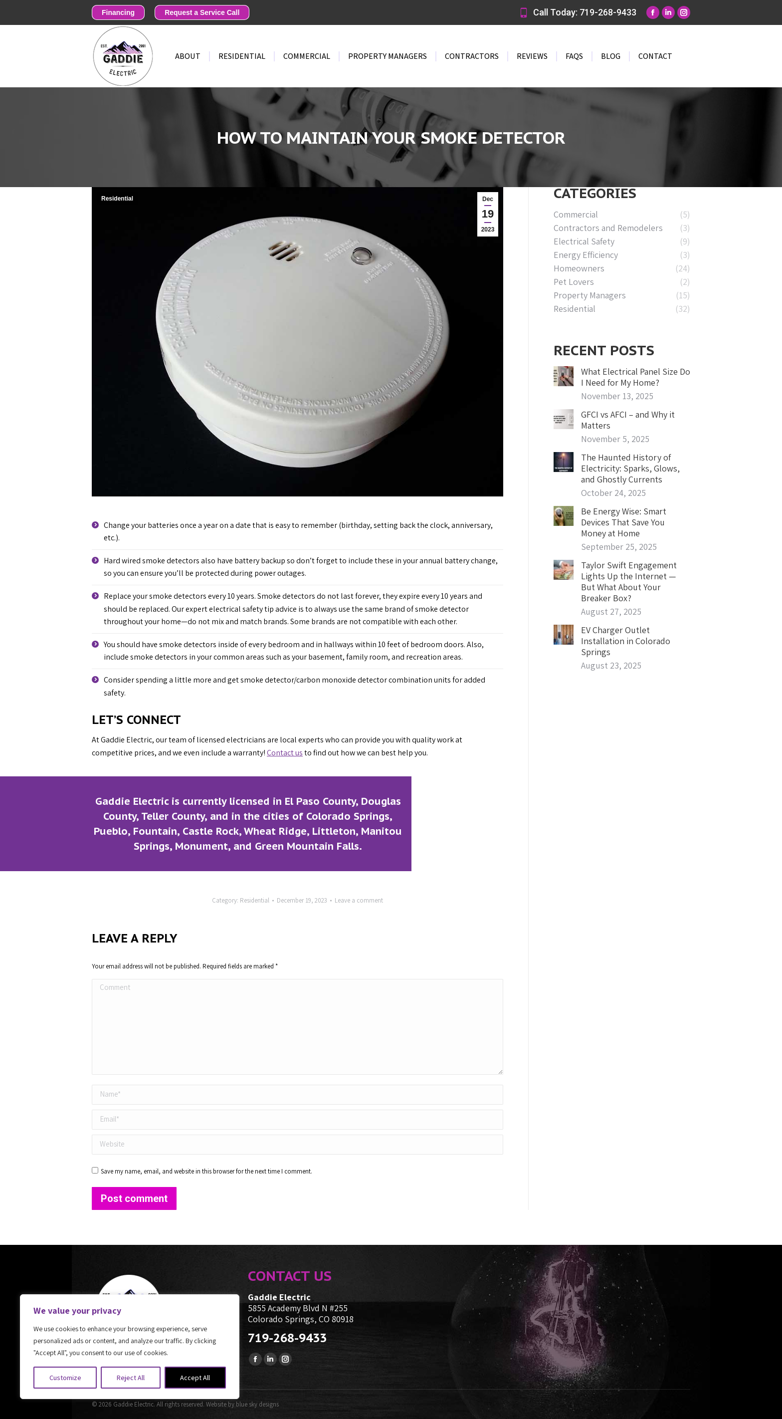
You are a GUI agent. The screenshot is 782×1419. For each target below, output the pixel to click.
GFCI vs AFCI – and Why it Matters (628, 420)
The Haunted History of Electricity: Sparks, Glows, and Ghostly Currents (630, 468)
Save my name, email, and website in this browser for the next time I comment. (206, 1171)
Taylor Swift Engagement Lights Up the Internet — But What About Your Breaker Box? (629, 582)
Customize (65, 1377)
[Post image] (564, 376)
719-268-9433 (287, 1338)
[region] (129, 1346)
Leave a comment (359, 900)
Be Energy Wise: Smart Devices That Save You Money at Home (623, 522)
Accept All (195, 1377)
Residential (117, 198)
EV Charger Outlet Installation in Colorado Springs (625, 641)
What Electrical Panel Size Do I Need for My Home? (635, 377)
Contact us (285, 752)
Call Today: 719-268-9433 (577, 12)
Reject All (131, 1377)
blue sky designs (257, 1404)
